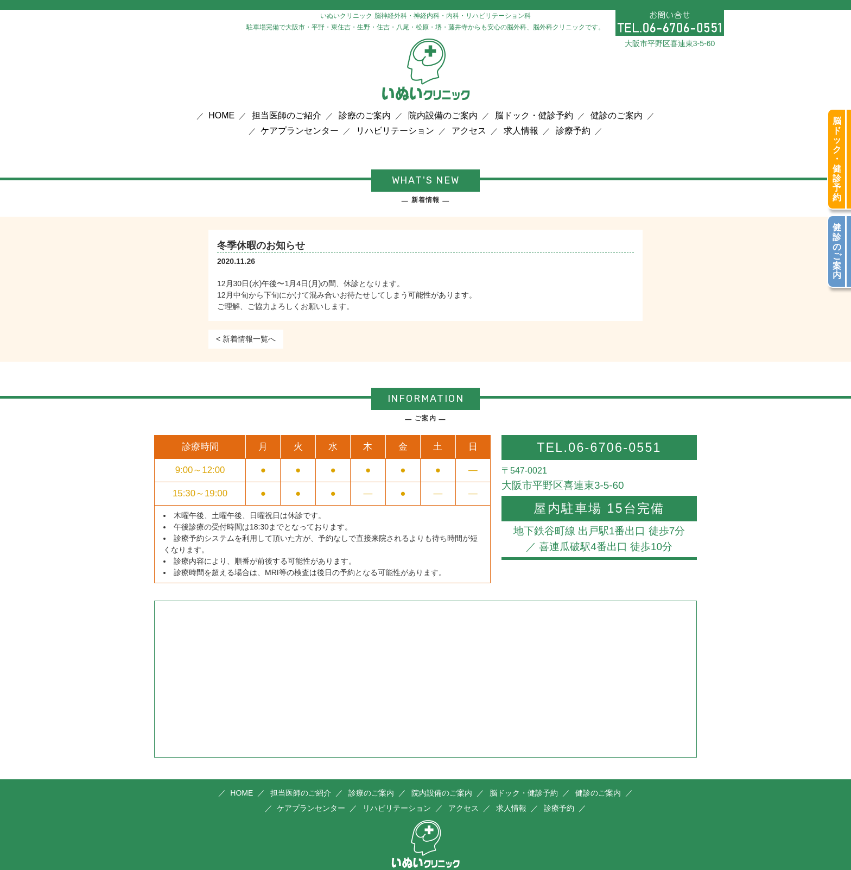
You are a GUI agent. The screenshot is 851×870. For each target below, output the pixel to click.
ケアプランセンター (300, 131)
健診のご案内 (616, 115)
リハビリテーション (395, 131)
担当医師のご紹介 (286, 115)
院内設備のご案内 (443, 115)
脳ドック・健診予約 (534, 115)
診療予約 (573, 131)
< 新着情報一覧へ (246, 339)
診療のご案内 (365, 115)
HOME (221, 115)
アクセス (469, 131)
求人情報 (521, 131)
